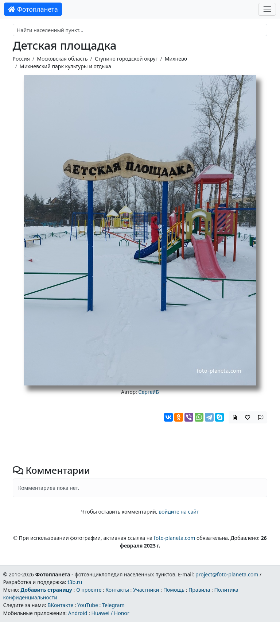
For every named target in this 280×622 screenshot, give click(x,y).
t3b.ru (74, 582)
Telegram (113, 605)
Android (78, 613)
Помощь (173, 589)
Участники (146, 589)
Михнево (176, 58)
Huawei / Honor (110, 613)
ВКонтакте (60, 605)
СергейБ (149, 391)
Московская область (62, 58)
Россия (21, 58)
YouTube (87, 605)
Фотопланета (33, 9)
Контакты (117, 589)
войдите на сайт (179, 511)
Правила (199, 589)
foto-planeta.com (174, 537)
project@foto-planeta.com (226, 574)
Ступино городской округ (126, 58)
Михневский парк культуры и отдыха (65, 66)
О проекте (88, 589)
